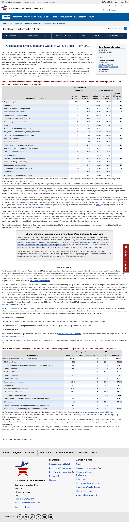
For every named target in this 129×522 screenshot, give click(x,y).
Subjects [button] (16, 17)
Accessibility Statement (86, 495)
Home (6, 452)
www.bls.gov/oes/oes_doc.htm (13, 336)
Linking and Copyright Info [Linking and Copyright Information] (87, 483)
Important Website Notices (88, 487)
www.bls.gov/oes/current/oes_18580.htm (36, 207)
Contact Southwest (22, 507)
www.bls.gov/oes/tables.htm (40, 281)
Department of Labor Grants (61, 472)
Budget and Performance (60, 468)
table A (67, 76)
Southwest (48, 23)
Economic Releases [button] (61, 17)
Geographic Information (33, 23)
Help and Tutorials (84, 491)
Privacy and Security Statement (84, 473)
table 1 (98, 205)
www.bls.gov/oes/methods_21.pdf (31, 242)
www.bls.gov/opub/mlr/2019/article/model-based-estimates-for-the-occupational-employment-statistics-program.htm (63, 243)
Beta (94, 452)
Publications (45, 452)
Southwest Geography (37, 35)
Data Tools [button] (29, 17)
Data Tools (30, 452)
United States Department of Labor (115, 2)
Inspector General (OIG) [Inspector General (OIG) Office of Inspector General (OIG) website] (59, 464)
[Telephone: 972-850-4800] (30, 498)
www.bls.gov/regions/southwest (108, 66)
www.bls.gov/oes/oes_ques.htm (69, 334)
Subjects (17, 452)
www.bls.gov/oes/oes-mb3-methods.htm (87, 247)
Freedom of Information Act (88, 468)
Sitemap (80, 464)
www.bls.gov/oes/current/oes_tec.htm (15, 304)
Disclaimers (81, 479)
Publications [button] (44, 17)
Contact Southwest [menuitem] (115, 35)
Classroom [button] (79, 17)
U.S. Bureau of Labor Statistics (26, 8)
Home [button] (5, 17)
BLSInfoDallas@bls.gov (106, 64)
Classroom (83, 452)
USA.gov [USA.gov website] (52, 480)
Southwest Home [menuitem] (13, 35)
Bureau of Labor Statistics (12, 23)
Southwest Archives (90, 35)
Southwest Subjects (64, 35)
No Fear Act (54, 476)
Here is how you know (47, 2)
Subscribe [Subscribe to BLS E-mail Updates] (124, 6)
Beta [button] (90, 17)
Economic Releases (65, 452)
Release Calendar (113, 6)
